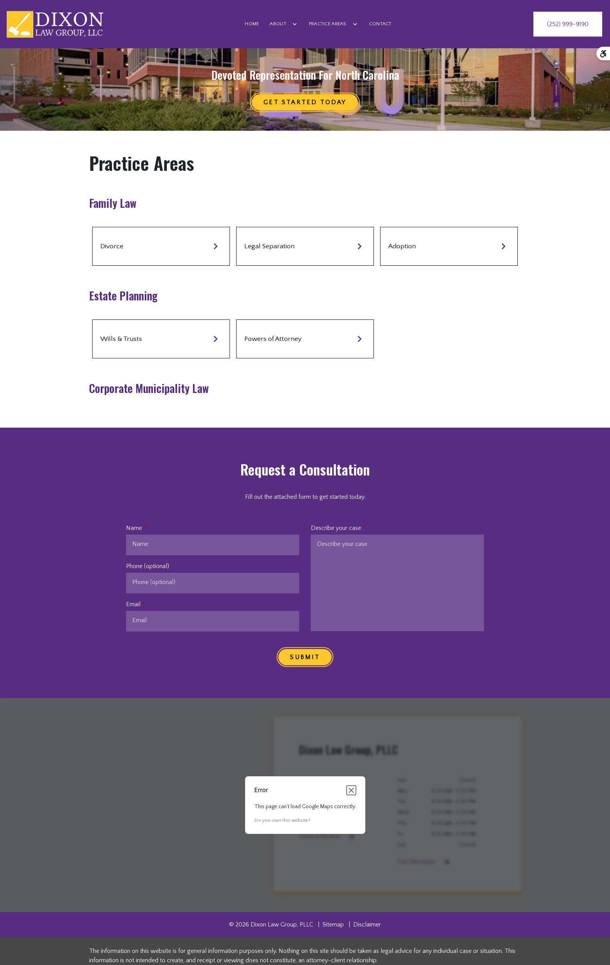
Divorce (161, 246)
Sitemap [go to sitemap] (333, 924)
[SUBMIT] (305, 657)
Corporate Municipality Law (149, 388)
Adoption (449, 246)
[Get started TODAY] (304, 102)
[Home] (252, 24)
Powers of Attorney (305, 339)
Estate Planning (123, 296)
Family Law (113, 203)
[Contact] (380, 24)
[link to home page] (54, 24)
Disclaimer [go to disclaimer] (367, 924)
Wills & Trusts (161, 339)
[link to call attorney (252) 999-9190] (567, 24)
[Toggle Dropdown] (294, 24)
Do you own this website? (282, 820)
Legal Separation (305, 246)
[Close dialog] (351, 790)
